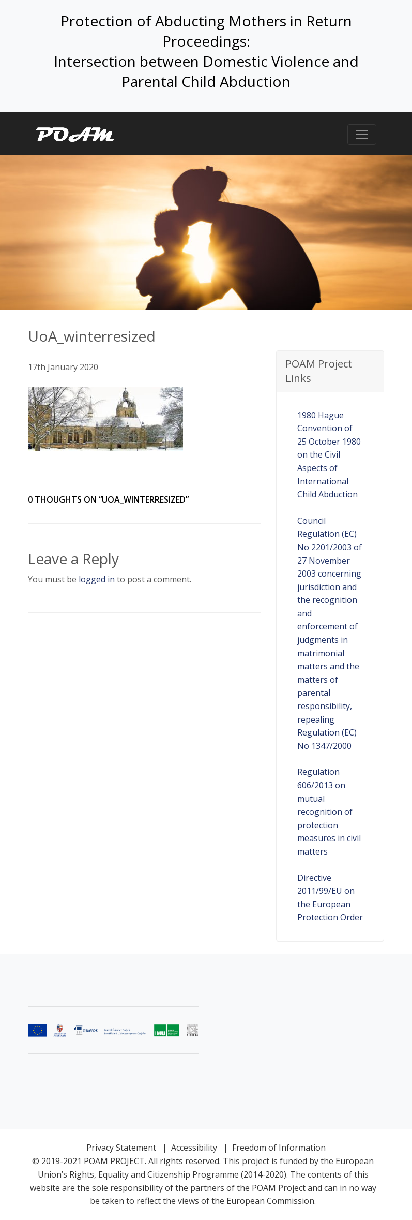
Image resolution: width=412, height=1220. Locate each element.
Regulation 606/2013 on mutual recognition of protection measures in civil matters (329, 811)
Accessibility (194, 1147)
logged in (97, 579)
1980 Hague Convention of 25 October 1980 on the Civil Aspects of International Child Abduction (329, 455)
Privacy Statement (121, 1147)
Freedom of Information (279, 1147)
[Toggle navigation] (361, 134)
